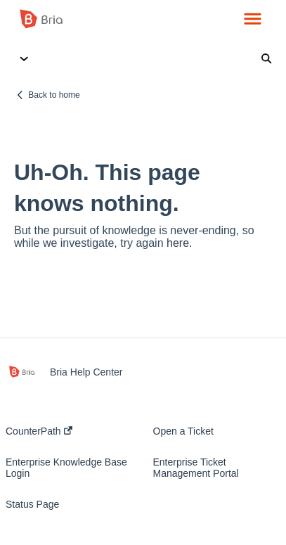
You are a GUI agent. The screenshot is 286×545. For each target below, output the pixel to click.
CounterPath (39, 431)
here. (179, 243)
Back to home (53, 95)
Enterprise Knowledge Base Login (66, 467)
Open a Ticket (183, 431)
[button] (252, 20)
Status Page (32, 504)
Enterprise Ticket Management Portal (196, 467)
